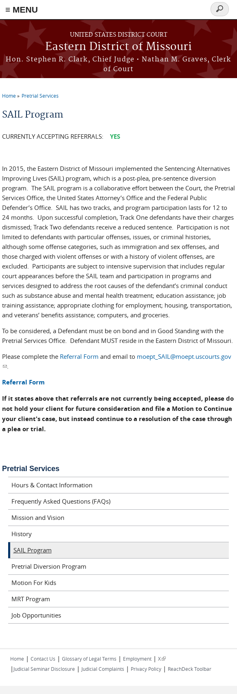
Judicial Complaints (102, 669)
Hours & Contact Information (51, 485)
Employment (137, 658)
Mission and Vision (37, 517)
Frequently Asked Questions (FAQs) (60, 501)
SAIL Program (32, 550)
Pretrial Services (40, 95)
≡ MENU (21, 9)
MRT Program (30, 599)
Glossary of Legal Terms (89, 658)
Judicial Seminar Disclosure (44, 669)
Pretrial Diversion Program (48, 566)
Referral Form (79, 356)
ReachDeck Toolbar (189, 669)
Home (9, 95)
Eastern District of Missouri (118, 47)
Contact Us (43, 658)
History (21, 534)
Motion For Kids (33, 582)
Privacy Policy (146, 669)
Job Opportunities (36, 615)
